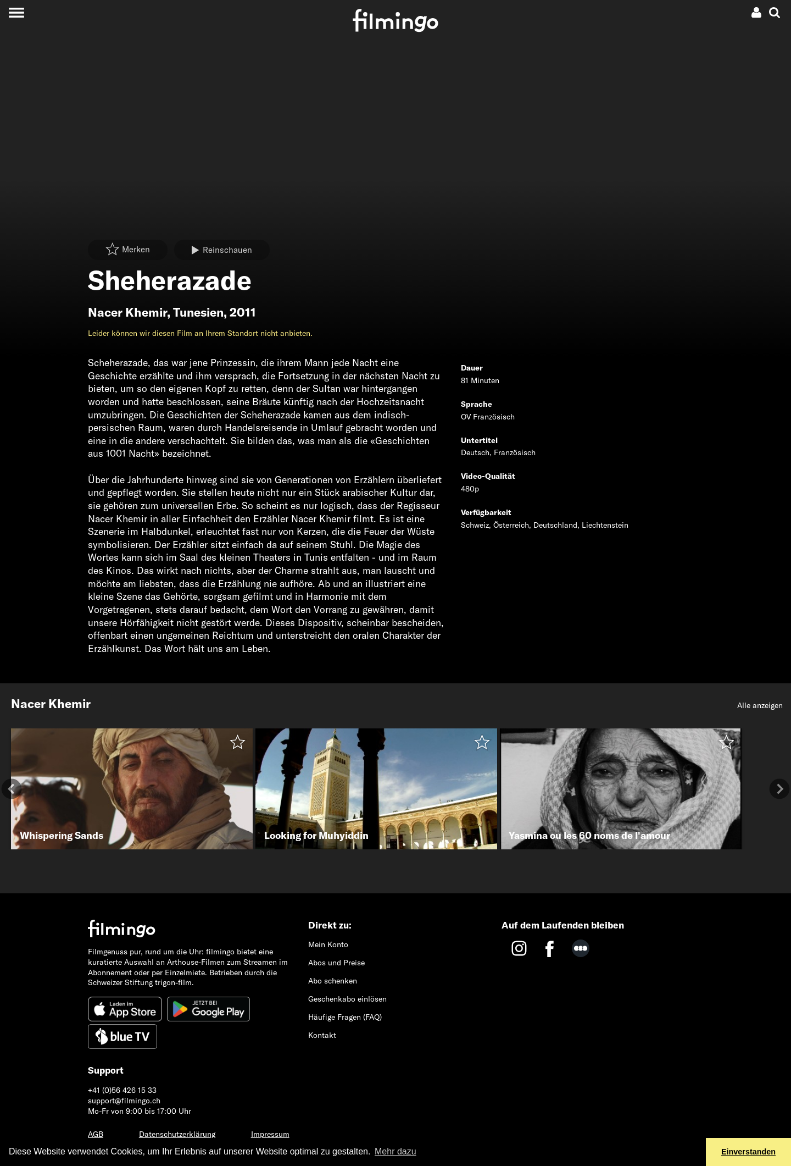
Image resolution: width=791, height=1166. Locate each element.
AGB (95, 1134)
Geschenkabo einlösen (347, 999)
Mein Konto (328, 944)
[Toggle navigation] (16, 12)
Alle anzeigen (760, 705)
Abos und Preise (336, 963)
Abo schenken (332, 981)
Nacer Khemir (127, 312)
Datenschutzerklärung (177, 1134)
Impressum (270, 1134)
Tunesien (198, 312)
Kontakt (322, 1035)
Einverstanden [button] (748, 1151)
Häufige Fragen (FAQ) (345, 1017)
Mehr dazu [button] (395, 1151)
